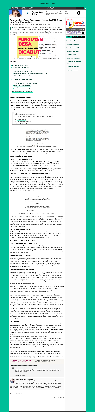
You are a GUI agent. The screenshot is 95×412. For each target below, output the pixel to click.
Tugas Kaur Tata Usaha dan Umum (73, 62)
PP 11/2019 (28, 286)
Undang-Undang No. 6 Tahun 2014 (20, 275)
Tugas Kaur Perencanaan (73, 58)
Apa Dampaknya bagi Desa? (20, 67)
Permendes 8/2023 (20, 149)
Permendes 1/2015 (15, 100)
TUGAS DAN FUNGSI (41, 8)
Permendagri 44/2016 (23, 216)
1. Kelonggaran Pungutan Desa (23, 71)
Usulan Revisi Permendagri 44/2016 (22, 92)
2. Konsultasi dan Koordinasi (22, 85)
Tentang (61, 410)
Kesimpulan (15, 94)
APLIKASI (50, 8)
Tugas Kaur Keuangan (72, 66)
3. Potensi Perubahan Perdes (22, 76)
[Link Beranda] (10, 8)
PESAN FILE (67, 8)
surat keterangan (21, 123)
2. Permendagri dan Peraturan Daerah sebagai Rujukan (30, 73)
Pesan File (70, 410)
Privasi (78, 410)
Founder (66, 410)
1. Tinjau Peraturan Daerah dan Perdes (25, 83)
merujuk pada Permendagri (18, 177)
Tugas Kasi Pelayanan (72, 51)
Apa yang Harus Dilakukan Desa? (21, 79)
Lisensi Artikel (36, 410)
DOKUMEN (23, 8)
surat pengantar (21, 120)
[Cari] (85, 8)
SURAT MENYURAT (59, 8)
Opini (17, 365)
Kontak (75, 410)
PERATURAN (31, 8)
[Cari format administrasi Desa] (80, 8)
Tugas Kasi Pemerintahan (73, 48)
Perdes (37, 235)
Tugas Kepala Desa (71, 41)
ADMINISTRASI (15, 8)
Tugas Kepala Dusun (72, 70)
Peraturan (22, 365)
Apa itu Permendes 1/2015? (19, 65)
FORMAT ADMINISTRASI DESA (15, 410)
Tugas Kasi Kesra (71, 54)
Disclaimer (83, 410)
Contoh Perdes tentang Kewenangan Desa (22, 190)
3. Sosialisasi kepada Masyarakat (23, 88)
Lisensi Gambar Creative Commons (49, 410)
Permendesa (33, 365)
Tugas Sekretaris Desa (72, 44)
